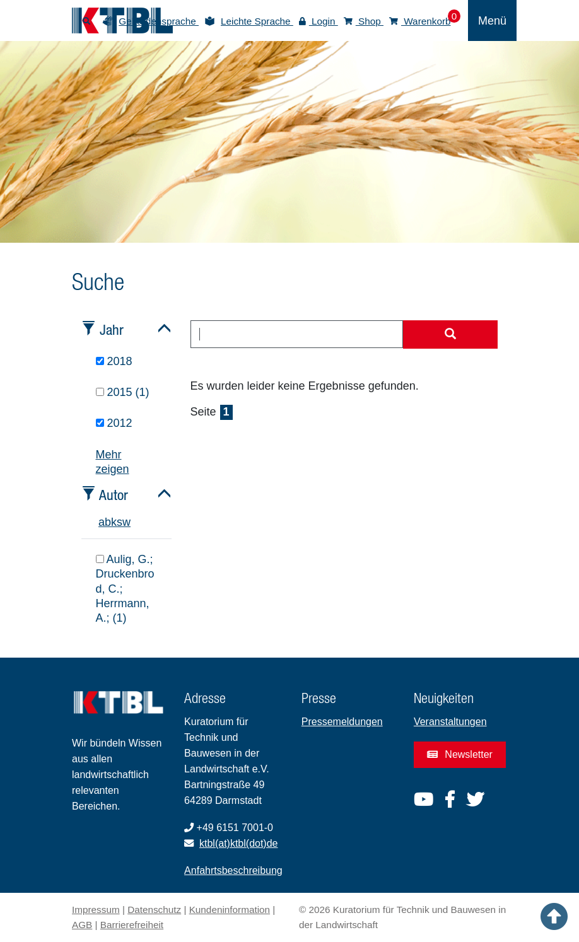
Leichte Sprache (257, 21)
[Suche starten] (450, 334)
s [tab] (119, 522)
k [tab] (114, 522)
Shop (363, 21)
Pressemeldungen (342, 721)
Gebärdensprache (159, 21)
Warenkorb (420, 21)
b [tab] (108, 522)
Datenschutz (154, 909)
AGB (82, 924)
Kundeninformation (229, 909)
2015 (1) (122, 392)
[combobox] (297, 334)
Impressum (96, 909)
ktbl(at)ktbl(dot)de (238, 843)
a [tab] (101, 522)
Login (318, 21)
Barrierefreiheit (131, 924)
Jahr (112, 329)
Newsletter (460, 754)
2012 (114, 423)
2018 (114, 361)
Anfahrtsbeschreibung (233, 870)
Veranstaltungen (450, 721)
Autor (113, 494)
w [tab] (126, 522)
